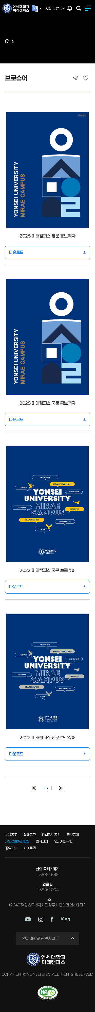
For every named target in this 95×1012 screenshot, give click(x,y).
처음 (34, 788)
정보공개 (73, 835)
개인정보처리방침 (17, 841)
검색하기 (78, 8)
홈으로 (7, 41)
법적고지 (42, 841)
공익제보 (11, 848)
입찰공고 (30, 835)
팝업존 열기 (69, 8)
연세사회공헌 (63, 841)
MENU (88, 8)
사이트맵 (52, 8)
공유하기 (75, 78)
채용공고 (11, 835)
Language (37, 9)
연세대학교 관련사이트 (40, 938)
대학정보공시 (51, 835)
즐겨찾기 (85, 78)
